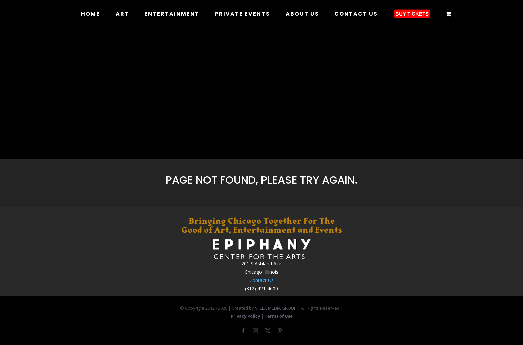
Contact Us (261, 280)
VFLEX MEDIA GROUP (276, 308)
